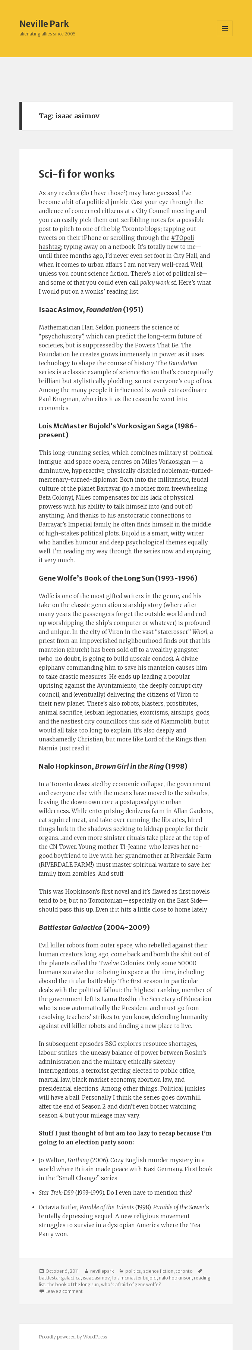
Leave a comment (64, 1291)
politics (133, 1271)
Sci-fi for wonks (77, 174)
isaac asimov (96, 1278)
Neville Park (44, 24)
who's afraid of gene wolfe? (131, 1284)
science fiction (158, 1271)
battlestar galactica (60, 1278)
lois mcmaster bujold (134, 1278)
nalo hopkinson (175, 1278)
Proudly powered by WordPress (73, 1337)
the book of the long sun (73, 1284)
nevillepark (102, 1271)
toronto (184, 1271)
